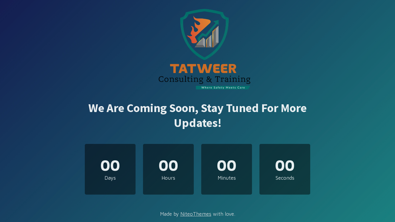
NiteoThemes (195, 214)
